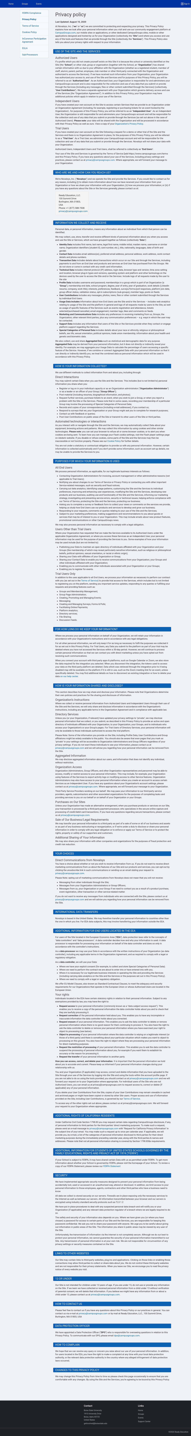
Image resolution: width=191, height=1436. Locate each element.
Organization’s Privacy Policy (129, 123)
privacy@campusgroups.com (100, 160)
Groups (25, 4)
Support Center (144, 1421)
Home (140, 1410)
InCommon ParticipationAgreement (34, 40)
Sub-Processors (30, 54)
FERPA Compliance (31, 13)
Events (39, 4)
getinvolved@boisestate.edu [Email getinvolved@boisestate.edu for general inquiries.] (95, 1423)
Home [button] (11, 4)
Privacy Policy (29, 19)
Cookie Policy (114, 441)
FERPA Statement (112, 1166)
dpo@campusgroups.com (127, 1335)
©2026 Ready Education (178, 1432)
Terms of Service (30, 25)
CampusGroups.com (65, 32)
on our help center (69, 676)
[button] (185, 4)
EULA (25, 48)
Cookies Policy (29, 32)
